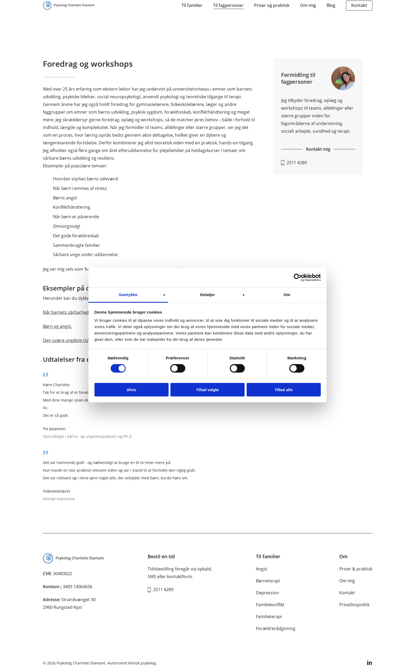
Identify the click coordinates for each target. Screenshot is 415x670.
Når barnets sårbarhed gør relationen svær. (86, 312)
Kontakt (347, 593)
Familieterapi (269, 616)
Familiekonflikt (270, 605)
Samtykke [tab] (128, 294)
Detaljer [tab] (207, 294)
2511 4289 (297, 163)
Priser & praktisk (355, 569)
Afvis (131, 389)
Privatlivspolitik (354, 605)
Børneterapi (268, 581)
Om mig (347, 581)
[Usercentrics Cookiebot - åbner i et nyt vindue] (297, 277)
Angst (261, 569)
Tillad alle (283, 389)
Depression (267, 593)
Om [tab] (286, 294)
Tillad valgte (207, 389)
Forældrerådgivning (275, 628)
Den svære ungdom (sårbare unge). (78, 340)
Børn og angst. (57, 326)
